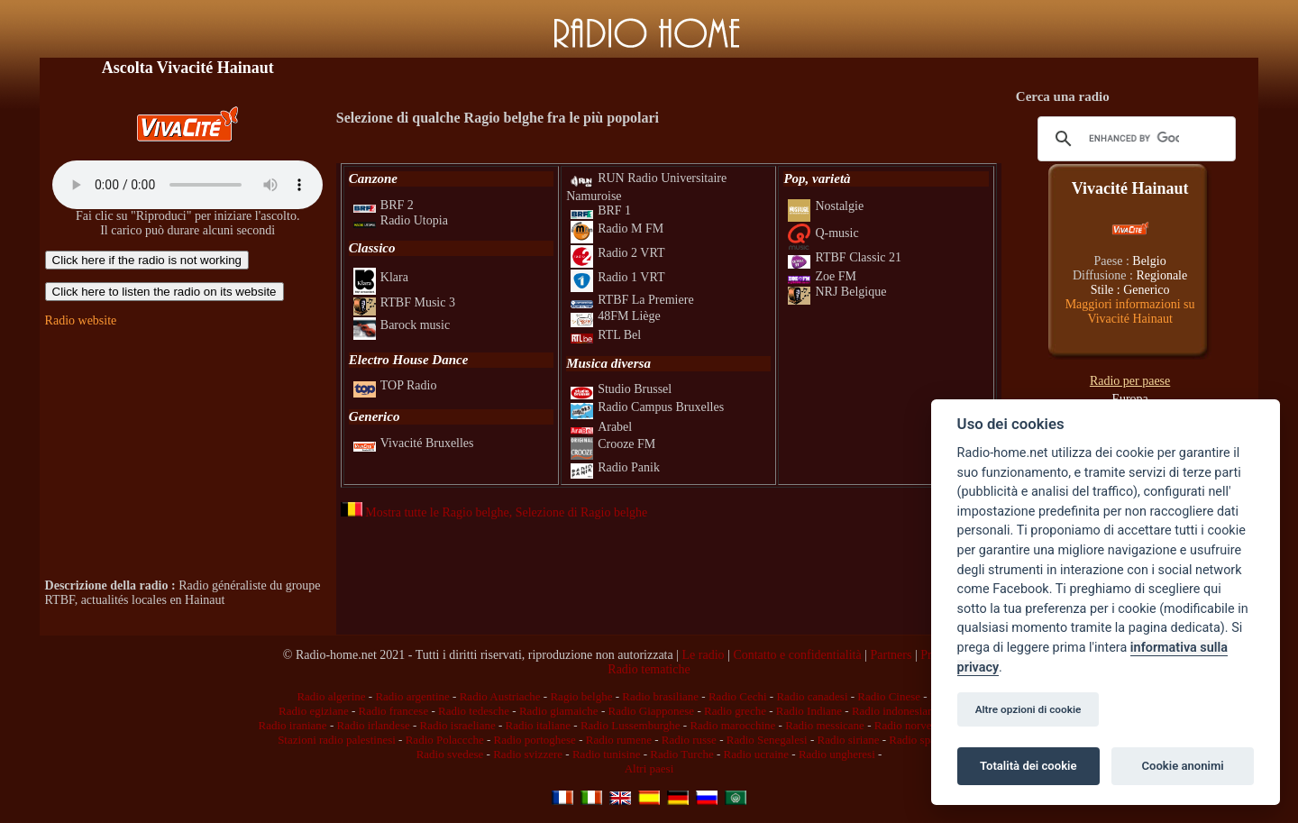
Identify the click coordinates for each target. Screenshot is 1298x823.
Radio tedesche (473, 711)
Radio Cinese (888, 696)
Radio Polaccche (445, 739)
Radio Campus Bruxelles (647, 407)
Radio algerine (331, 696)
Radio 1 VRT (617, 277)
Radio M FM (617, 228)
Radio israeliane (458, 725)
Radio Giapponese (651, 711)
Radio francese (394, 711)
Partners (890, 655)
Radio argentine (412, 696)
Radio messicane (824, 725)
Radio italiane (538, 725)
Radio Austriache (500, 696)
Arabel (601, 427)
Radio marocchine (732, 725)
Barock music (401, 325)
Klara (380, 277)
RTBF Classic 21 (844, 257)
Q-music (823, 233)
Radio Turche (681, 754)
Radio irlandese (372, 725)
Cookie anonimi (1182, 766)
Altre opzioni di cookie (1028, 709)
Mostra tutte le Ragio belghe (425, 512)
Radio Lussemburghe (630, 725)
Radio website (81, 320)
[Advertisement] (187, 453)
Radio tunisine (606, 754)
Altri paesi (649, 768)
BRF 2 (383, 205)
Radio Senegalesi (767, 739)
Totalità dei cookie (1028, 766)
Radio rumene (619, 739)
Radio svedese (450, 754)
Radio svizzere (527, 754)
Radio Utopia (400, 220)
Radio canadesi (811, 696)
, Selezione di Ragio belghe (578, 512)
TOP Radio (395, 385)
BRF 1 (601, 210)
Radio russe (689, 739)
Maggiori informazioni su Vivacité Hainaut (1130, 311)
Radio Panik (615, 467)
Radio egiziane (314, 711)
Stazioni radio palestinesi (337, 739)
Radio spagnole (925, 739)
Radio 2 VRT (617, 253)
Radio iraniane (292, 725)
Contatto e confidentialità (797, 655)
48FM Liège (616, 316)
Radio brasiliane (660, 696)
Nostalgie (826, 206)
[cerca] (1134, 139)
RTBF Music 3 (404, 302)
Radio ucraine (757, 754)
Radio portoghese (535, 739)
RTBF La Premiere (632, 299)
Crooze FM (613, 444)
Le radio (703, 655)
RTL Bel (606, 335)
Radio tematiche (649, 669)
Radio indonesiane (895, 711)
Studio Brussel (621, 389)
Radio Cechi (737, 696)
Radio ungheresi (837, 754)
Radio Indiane (809, 711)
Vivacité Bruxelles (413, 443)
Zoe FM (822, 276)
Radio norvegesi (912, 725)
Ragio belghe (581, 696)
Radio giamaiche (559, 711)
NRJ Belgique (837, 291)
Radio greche (735, 711)
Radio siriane (848, 739)
